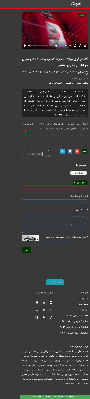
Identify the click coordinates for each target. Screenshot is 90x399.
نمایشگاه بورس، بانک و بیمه (68, 318)
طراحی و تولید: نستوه (47, 397)
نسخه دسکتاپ (45, 285)
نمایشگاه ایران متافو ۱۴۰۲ (69, 324)
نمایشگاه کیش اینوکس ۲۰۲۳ (67, 329)
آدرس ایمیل (76, 212)
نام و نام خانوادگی (73, 198)
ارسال (12, 252)
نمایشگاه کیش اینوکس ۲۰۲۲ (68, 335)
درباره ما (78, 295)
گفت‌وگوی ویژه (49, 85)
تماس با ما (76, 301)
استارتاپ (72, 175)
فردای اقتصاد (74, 4)
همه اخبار (77, 306)
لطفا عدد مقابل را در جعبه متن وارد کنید (61, 239)
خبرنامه (78, 312)
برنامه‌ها (63, 85)
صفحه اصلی (76, 85)
